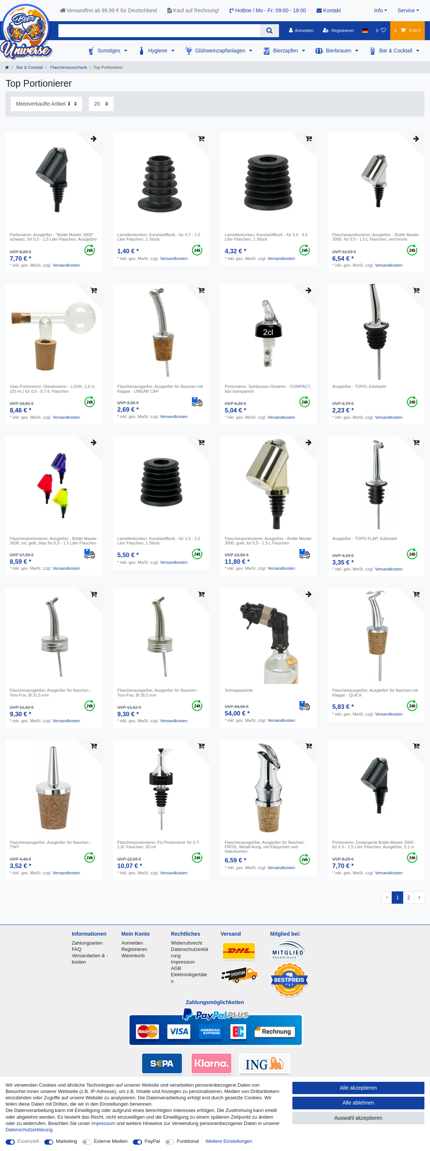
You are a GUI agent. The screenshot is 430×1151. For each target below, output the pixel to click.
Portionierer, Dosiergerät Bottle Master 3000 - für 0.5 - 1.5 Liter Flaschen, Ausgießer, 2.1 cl (374, 844)
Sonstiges (109, 51)
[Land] (365, 30)
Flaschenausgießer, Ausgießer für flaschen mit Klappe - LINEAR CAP (160, 388)
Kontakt (329, 10)
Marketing (66, 1141)
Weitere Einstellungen (229, 1141)
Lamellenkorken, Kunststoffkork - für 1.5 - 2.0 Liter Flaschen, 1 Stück (158, 540)
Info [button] (378, 10)
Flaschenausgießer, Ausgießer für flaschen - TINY (50, 844)
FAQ (76, 949)
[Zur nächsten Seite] (419, 897)
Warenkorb (133, 955)
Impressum (183, 962)
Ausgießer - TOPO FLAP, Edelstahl (364, 538)
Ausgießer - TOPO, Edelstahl (359, 386)
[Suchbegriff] (159, 30)
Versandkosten (66, 265)
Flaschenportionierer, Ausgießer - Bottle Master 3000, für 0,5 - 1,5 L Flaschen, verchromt (375, 236)
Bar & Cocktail (396, 51)
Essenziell (28, 1141)
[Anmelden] (301, 30)
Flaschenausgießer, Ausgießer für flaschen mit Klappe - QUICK (375, 692)
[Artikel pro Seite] (101, 104)
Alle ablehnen (358, 1103)
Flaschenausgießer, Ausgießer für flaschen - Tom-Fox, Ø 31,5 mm (50, 692)
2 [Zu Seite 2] (408, 897)
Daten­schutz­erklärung (29, 1129)
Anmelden (132, 943)
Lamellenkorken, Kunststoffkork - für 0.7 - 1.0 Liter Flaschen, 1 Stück (158, 236)
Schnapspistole (239, 690)
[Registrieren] (338, 30)
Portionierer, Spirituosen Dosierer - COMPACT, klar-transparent (268, 388)
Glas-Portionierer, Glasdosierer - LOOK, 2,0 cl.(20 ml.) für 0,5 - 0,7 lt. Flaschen (53, 388)
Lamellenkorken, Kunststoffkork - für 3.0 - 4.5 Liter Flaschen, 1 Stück (266, 236)
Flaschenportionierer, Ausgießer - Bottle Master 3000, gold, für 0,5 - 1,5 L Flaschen (268, 540)
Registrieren (134, 949)
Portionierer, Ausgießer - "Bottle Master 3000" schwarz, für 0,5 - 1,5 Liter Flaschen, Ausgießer (53, 236)
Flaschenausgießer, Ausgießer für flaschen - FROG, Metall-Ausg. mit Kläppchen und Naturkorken (265, 847)
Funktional (188, 1141)
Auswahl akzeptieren (358, 1118)
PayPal (152, 1141)
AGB (176, 968)
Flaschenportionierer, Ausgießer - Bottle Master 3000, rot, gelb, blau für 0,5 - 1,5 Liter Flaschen (53, 540)
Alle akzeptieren (358, 1088)
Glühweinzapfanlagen (221, 51)
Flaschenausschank (68, 67)
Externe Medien (111, 1141)
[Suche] (269, 30)
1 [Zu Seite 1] (397, 897)
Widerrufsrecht (186, 943)
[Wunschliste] (381, 30)
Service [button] (406, 10)
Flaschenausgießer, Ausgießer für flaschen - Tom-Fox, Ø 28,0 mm (158, 692)
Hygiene (158, 51)
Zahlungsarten (87, 943)
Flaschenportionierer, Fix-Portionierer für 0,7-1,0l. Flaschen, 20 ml (158, 844)
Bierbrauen (339, 51)
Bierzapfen (286, 51)
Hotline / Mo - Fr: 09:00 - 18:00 (268, 10)
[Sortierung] (46, 104)
